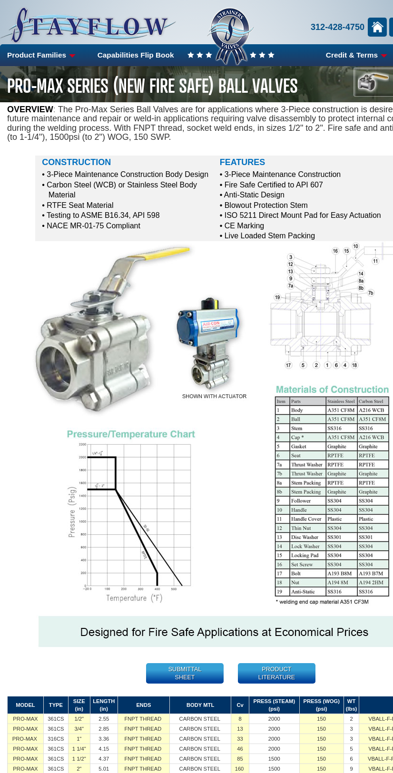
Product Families (41, 55)
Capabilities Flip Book (136, 55)
